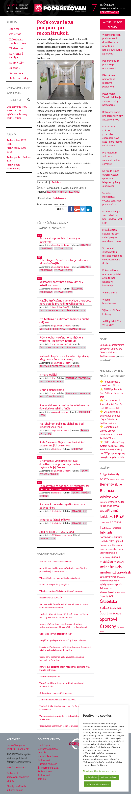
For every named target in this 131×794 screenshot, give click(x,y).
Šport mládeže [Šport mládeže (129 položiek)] (110, 613)
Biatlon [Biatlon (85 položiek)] (119, 484)
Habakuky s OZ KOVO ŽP (50, 597)
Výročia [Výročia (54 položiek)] (118, 584)
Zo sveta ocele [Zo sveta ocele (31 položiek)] (119, 592)
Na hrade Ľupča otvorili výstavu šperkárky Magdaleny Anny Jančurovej (111, 178)
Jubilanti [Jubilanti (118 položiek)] (106, 532)
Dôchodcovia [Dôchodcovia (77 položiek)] (111, 506)
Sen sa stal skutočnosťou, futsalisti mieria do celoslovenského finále (112, 256)
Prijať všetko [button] (91, 777)
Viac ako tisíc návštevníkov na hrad (55, 561)
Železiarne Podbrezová (17, 41)
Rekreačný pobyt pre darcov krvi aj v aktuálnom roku (112, 115)
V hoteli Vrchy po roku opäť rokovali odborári (60, 578)
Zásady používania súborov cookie (99, 771)
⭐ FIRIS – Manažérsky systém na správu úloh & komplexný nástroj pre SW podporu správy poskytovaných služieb (112, 449)
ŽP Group (16, 48)
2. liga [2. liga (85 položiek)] (103, 474)
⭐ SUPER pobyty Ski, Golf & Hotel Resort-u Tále (111, 393)
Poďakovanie (59, 198)
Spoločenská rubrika (51, 381)
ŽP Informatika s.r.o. (48, 767)
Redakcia (16, 73)
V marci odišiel (110, 292)
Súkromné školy (16, 55)
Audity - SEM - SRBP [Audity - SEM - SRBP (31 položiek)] (117, 479)
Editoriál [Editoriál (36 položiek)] (103, 511)
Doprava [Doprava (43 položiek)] (103, 502)
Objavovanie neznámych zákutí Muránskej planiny (62, 726)
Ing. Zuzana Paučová (61, 344)
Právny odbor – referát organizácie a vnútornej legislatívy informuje (112, 278)
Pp (53, 378)
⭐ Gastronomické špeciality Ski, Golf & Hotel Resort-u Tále (111, 404)
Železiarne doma (63, 248)
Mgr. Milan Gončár (61, 307)
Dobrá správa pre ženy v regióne (54, 584)
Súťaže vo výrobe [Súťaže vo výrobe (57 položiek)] (109, 576)
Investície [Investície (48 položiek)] (116, 527)
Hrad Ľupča (73, 366)
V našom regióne (68, 191)
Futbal (47, 433)
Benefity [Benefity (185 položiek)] (107, 484)
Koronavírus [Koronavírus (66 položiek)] (106, 537)
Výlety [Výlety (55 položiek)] (103, 584)
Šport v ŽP (16, 62)
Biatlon (14, 29)
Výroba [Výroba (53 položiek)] (110, 584)
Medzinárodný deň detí (50, 676)
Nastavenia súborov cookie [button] (97, 784)
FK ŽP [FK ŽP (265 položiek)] (119, 516)
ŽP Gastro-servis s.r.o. (62, 535)
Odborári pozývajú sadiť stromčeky (55, 633)
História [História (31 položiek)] (108, 528)
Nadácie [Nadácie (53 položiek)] (104, 541)
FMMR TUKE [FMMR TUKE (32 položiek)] (104, 523)
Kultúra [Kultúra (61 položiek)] (118, 537)
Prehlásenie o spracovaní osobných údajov (18, 777)
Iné (84, 511)
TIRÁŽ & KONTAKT (16, 767)
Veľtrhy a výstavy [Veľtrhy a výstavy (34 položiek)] (112, 581)
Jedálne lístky (19, 78)
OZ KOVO (15, 34)
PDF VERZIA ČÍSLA (109, 12)
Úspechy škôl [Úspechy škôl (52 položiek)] (106, 596)
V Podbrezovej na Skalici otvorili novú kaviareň (60, 591)
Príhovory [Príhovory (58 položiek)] (119, 561)
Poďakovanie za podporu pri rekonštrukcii (110, 64)
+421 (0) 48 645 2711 (18, 748)
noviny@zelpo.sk (16, 745)
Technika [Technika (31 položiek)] (121, 577)
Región (14, 67)
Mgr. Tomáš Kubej (60, 245)
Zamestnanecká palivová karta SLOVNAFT (58, 699)
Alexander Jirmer (60, 412)
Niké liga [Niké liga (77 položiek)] (114, 541)
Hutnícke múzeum (47, 763)
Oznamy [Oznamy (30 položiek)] (111, 549)
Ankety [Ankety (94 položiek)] (104, 479)
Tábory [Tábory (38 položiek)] (102, 580)
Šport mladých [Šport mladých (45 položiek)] (116, 608)
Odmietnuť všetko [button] (109, 777)
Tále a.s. (42, 778)
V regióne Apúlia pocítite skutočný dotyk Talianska (62, 640)
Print (61, 209)
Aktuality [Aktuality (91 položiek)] (113, 474)
